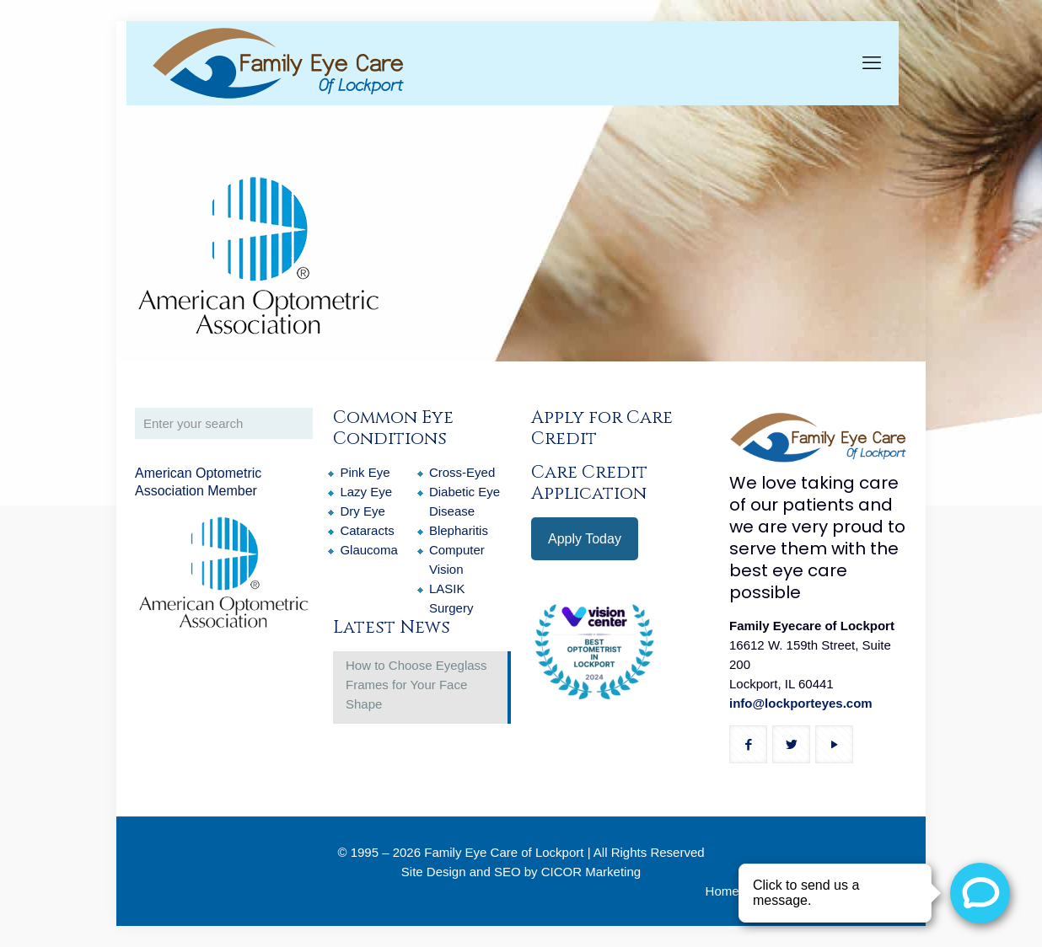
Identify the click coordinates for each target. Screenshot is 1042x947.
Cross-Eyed (462, 472)
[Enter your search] (224, 423)
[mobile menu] (871, 63)
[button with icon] (748, 744)
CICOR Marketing (591, 871)
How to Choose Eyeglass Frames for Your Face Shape (416, 684)
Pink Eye (364, 472)
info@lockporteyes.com (801, 703)
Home (722, 891)
